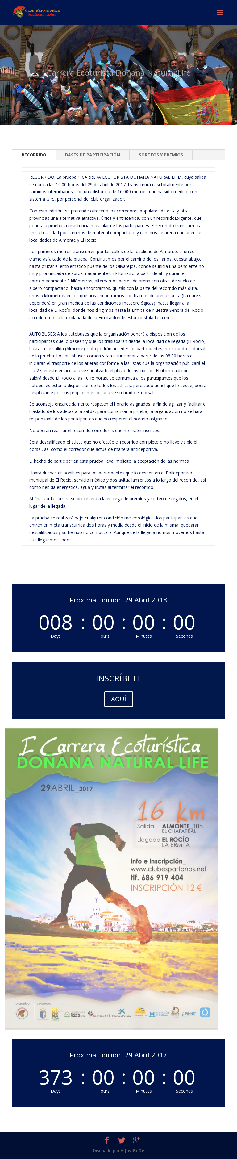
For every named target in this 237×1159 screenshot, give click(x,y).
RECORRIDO (34, 155)
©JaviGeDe (132, 1150)
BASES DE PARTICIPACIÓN (92, 155)
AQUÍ (118, 699)
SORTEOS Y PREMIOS (161, 155)
